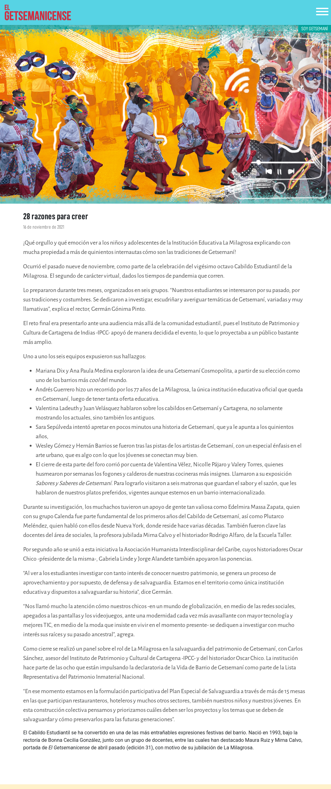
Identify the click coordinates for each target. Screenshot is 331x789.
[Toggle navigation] (322, 12)
